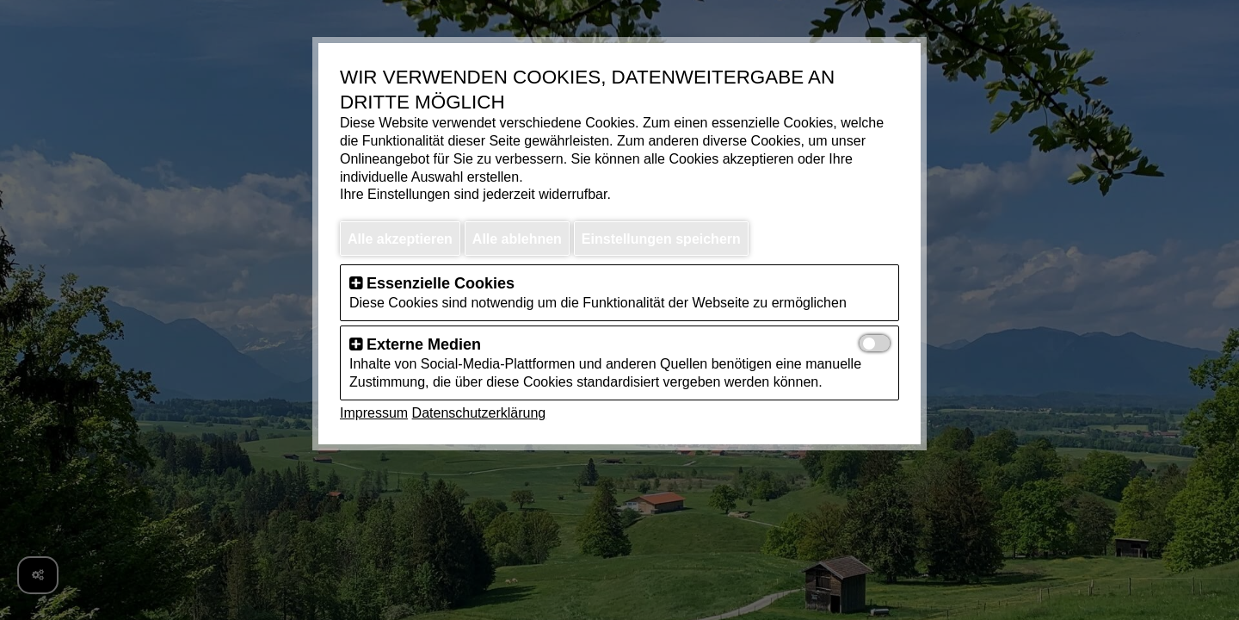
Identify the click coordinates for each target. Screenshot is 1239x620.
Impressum (374, 413)
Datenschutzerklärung (479, 413)
